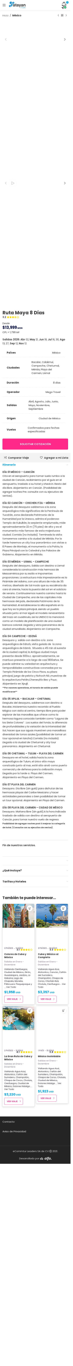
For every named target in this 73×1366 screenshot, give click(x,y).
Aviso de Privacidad (14, 1341)
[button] (5, 144)
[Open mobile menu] (4, 5)
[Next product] (66, 15)
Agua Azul (53, 1179)
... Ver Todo (10, 1197)
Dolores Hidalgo (21, 1296)
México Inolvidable (49, 1266)
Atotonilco (43, 1182)
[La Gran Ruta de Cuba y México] (18, 1237)
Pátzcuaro (9, 1194)
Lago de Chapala (13, 1190)
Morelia (19, 1191)
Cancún (54, 1182)
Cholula (42, 1194)
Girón (27, 1182)
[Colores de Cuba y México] (18, 1134)
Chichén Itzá (52, 1191)
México (16, 15)
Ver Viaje (12, 1209)
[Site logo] (17, 5)
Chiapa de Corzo (13, 1290)
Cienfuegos (21, 1179)
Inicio (5, 15)
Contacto (8, 1332)
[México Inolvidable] (52, 1237)
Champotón (44, 1188)
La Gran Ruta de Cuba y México (18, 1268)
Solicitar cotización (35, 654)
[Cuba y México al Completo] (52, 1134)
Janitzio (23, 1185)
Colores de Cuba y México (15, 1166)
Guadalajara (11, 1185)
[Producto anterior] (58, 15)
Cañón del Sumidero (52, 1184)
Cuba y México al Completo (48, 1166)
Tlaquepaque (23, 1194)
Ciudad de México (14, 1182)
